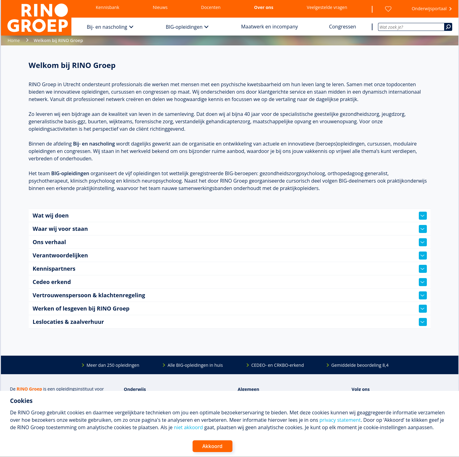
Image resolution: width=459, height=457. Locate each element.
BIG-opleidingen (184, 26)
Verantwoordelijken (230, 256)
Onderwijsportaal (429, 8)
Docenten (211, 7)
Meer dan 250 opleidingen (113, 365)
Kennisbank (107, 7)
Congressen (342, 26)
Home (14, 40)
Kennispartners (230, 269)
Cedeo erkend (230, 282)
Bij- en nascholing (107, 26)
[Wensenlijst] (388, 9)
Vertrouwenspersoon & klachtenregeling (230, 295)
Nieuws (160, 7)
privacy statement (340, 420)
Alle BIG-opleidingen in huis (195, 365)
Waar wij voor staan (230, 229)
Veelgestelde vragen (327, 7)
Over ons (263, 7)
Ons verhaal (230, 242)
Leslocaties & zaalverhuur (230, 322)
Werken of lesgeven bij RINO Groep (230, 309)
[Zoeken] (448, 27)
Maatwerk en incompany (269, 26)
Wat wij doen (230, 216)
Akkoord (212, 446)
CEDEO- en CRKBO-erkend (277, 365)
